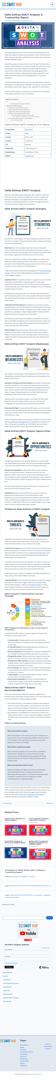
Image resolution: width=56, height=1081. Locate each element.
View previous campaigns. (11, 962)
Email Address (9, 948)
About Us (48, 1044)
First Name (7, 955)
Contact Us (48, 1049)
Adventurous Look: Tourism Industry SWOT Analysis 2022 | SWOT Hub (31, 884)
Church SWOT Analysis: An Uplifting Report (15, 818)
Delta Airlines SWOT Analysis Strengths (18, 106)
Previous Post (6, 802)
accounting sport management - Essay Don (23, 875)
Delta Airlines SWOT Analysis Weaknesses (19, 108)
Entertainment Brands (10, 982)
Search (49, 916)
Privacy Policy (48, 1046)
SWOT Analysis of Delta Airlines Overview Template (24, 114)
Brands (30, 821)
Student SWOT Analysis (11, 996)
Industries (7, 821)
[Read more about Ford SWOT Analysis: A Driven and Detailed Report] (16, 851)
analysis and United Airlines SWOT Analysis (31, 793)
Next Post (50, 802)
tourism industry (12, 51)
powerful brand (38, 272)
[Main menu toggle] (52, 4)
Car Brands (10, 843)
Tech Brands (7, 1000)
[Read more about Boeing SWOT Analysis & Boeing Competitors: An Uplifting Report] (40, 853)
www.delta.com (29, 155)
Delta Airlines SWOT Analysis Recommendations (20, 117)
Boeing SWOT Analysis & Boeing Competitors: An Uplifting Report (38, 841)
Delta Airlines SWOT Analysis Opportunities (19, 110)
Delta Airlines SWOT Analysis (14, 104)
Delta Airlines (29, 128)
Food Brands (35, 821)
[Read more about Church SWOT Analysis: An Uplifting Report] (16, 829)
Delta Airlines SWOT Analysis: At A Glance (21, 102)
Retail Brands (7, 993)
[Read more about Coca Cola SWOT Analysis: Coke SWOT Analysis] (40, 829)
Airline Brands (35, 845)
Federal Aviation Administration (18, 420)
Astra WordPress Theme (36, 1074)
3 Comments (8, 19)
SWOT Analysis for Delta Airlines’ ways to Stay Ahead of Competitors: (28, 115)
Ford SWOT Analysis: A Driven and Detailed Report (15, 840)
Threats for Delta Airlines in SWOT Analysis (19, 112)
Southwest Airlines (35, 583)
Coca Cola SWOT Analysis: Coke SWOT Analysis (39, 818)
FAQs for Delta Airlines (18, 118)
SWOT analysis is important (23, 194)
